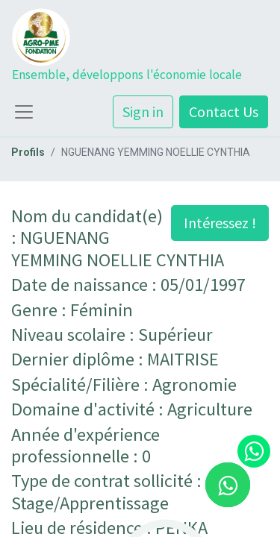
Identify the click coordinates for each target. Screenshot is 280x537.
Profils (28, 152)
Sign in (143, 111)
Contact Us (223, 111)
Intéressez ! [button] (220, 222)
